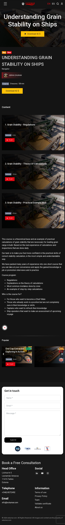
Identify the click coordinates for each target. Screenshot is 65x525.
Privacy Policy (41, 496)
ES (53, 3)
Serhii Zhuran (13, 75)
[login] (62, 4)
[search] (57, 3)
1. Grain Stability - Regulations (20, 124)
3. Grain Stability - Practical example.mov (25, 202)
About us (39, 507)
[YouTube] (42, 473)
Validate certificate (43, 503)
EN (48, 3)
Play (10, 140)
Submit (13, 440)
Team (37, 500)
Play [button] (10, 364)
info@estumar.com (10, 502)
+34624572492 (8, 492)
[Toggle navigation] (5, 3)
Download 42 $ (32, 34)
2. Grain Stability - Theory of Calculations (26, 163)
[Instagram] (48, 473)
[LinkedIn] (37, 473)
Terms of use (40, 492)
